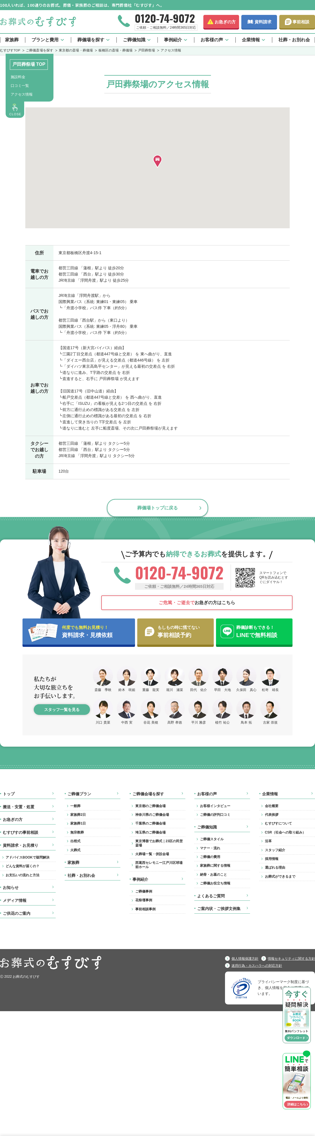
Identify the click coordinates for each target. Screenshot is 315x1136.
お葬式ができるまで (280, 876)
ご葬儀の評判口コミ (215, 815)
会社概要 (271, 806)
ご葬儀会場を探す (148, 794)
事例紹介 (173, 39)
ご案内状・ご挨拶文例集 (218, 908)
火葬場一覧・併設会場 (152, 854)
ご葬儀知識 (134, 39)
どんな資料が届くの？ (22, 866)
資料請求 (263, 21)
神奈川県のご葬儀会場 (152, 815)
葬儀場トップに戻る (157, 507)
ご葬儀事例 (143, 891)
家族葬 (12, 39)
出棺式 (75, 841)
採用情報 (271, 859)
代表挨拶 (271, 815)
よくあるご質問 (211, 896)
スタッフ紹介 (275, 850)
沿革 (268, 841)
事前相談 (300, 21)
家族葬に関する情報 (215, 866)
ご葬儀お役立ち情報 (215, 883)
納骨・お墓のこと (213, 875)
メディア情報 (14, 900)
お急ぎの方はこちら (197, 602)
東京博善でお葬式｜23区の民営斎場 (159, 843)
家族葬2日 (78, 815)
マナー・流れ (210, 848)
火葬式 (75, 850)
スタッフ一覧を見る (62, 709)
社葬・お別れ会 (294, 39)
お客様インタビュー (215, 806)
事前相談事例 (145, 909)
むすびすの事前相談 (20, 832)
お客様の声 (212, 39)
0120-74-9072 (165, 18)
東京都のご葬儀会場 (150, 806)
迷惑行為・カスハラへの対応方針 (256, 965)
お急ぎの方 (225, 21)
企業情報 (251, 39)
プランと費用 (45, 39)
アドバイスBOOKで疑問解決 (28, 857)
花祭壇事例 (143, 900)
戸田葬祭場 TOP (28, 64)
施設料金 (18, 77)
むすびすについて (278, 823)
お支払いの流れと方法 (22, 875)
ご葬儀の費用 (210, 857)
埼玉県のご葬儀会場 (150, 832)
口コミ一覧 (20, 85)
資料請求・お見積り (20, 845)
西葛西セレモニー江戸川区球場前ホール (159, 865)
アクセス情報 (22, 94)
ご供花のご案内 (16, 913)
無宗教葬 (77, 832)
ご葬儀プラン (79, 794)
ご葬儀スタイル (212, 839)
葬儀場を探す (90, 39)
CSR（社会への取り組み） (285, 832)
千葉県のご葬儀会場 (150, 823)
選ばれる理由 (275, 867)
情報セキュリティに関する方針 (291, 958)
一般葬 (75, 806)
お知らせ (11, 887)
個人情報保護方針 (244, 958)
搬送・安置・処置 (18, 807)
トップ (9, 794)
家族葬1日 (78, 823)
